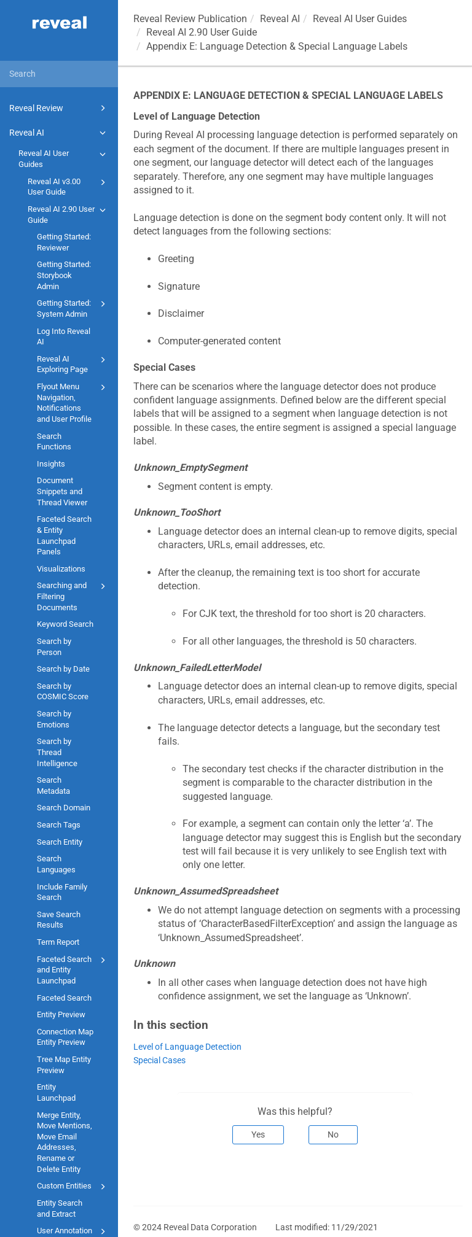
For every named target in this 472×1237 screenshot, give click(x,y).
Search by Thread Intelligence (57, 752)
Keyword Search (65, 624)
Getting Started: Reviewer (64, 242)
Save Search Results (59, 920)
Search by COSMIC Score (62, 691)
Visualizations (61, 568)
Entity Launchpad (56, 1092)
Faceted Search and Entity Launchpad (73, 969)
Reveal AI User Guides (63, 158)
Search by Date (63, 668)
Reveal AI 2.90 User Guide (68, 214)
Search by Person (54, 647)
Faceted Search (64, 997)
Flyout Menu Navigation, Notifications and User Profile (73, 402)
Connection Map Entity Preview (65, 1037)
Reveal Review (59, 108)
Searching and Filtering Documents (73, 595)
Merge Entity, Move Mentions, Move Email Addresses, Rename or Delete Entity (64, 1142)
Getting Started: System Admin (73, 308)
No (333, 1134)
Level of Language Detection (187, 1047)
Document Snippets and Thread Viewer (62, 491)
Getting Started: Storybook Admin (64, 275)
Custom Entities (73, 1186)
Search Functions (54, 442)
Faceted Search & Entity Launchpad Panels (64, 535)
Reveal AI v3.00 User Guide (68, 186)
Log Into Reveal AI (63, 337)
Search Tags (59, 824)
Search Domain (63, 807)
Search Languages (56, 864)
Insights (51, 463)
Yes (258, 1134)
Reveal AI (59, 132)
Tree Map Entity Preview (64, 1065)
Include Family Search (62, 892)
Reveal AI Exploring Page (73, 363)
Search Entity (59, 842)
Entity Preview (61, 1014)
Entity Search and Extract (59, 1208)
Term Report (58, 942)
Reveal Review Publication (190, 19)
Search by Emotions (54, 719)
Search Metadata (53, 785)
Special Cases (159, 1060)
